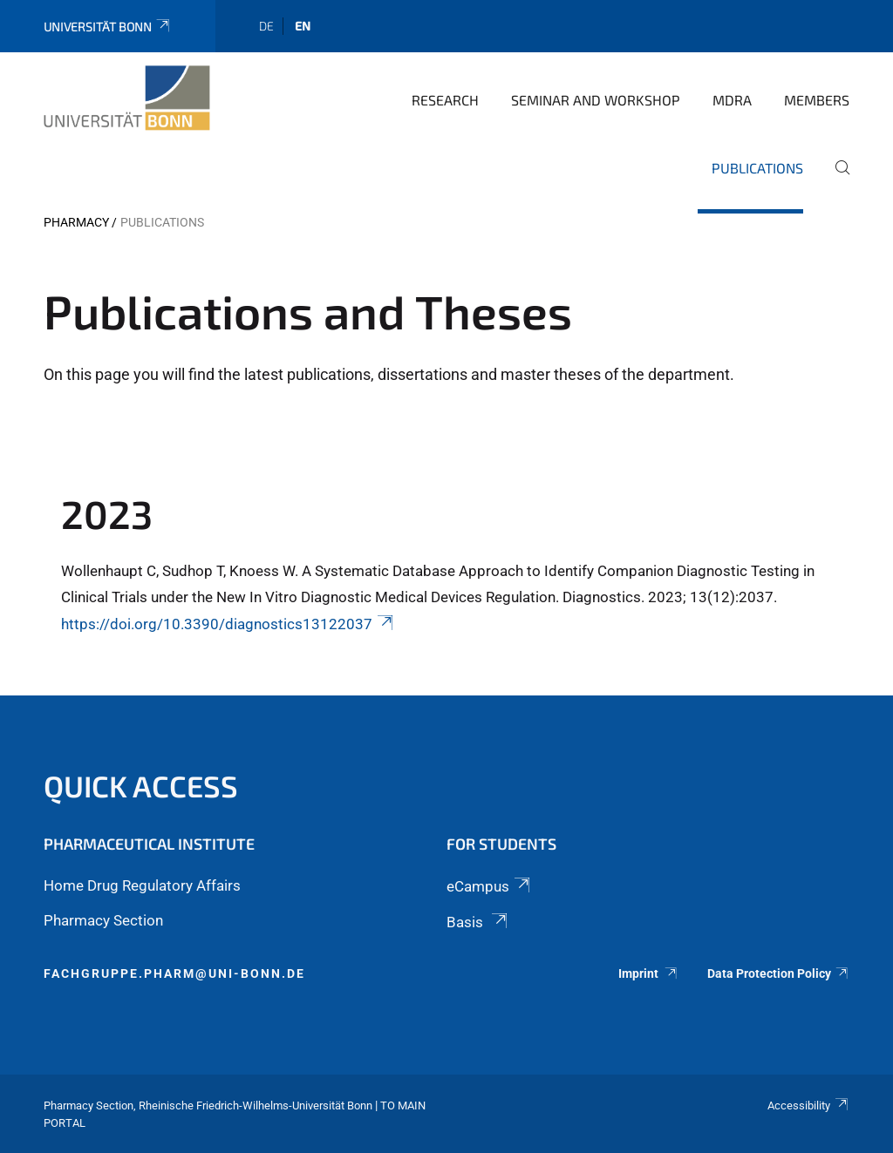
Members (816, 100)
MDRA (732, 100)
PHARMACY (76, 222)
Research (445, 100)
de (266, 25)
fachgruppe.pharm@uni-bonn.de (174, 973)
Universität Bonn (108, 26)
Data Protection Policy (778, 973)
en (302, 25)
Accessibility (808, 1105)
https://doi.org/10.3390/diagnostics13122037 (228, 624)
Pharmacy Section (103, 920)
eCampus (489, 886)
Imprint (648, 973)
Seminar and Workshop (595, 100)
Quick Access (141, 786)
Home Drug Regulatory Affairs (142, 885)
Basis (478, 922)
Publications (757, 167)
